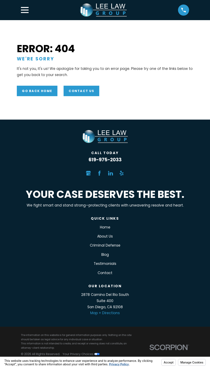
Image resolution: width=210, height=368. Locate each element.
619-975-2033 (105, 159)
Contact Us (81, 91)
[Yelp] (121, 173)
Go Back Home (37, 91)
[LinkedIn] (110, 173)
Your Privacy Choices (81, 354)
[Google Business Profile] (88, 173)
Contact (105, 272)
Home (105, 227)
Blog (105, 254)
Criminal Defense (105, 245)
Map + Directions (105, 312)
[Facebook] (99, 173)
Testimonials (105, 263)
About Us (105, 236)
